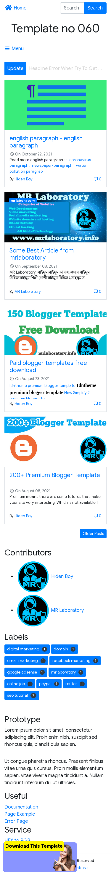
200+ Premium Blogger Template (54, 475)
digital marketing (27, 649)
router (75, 683)
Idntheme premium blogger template (42, 385)
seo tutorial (21, 695)
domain (65, 649)
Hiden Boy (24, 179)
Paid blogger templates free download (48, 366)
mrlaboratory (23, 200)
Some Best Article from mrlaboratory (41, 254)
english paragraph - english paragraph (46, 142)
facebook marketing (75, 660)
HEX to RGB (17, 841)
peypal (49, 683)
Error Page (16, 821)
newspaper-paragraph (52, 165)
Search (95, 8)
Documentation (21, 807)
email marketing (26, 660)
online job (20, 683)
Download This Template (34, 846)
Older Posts (93, 533)
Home (15, 8)
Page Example (19, 814)
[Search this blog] (72, 8)
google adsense (26, 672)
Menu (14, 49)
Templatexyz (77, 868)
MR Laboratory (28, 291)
